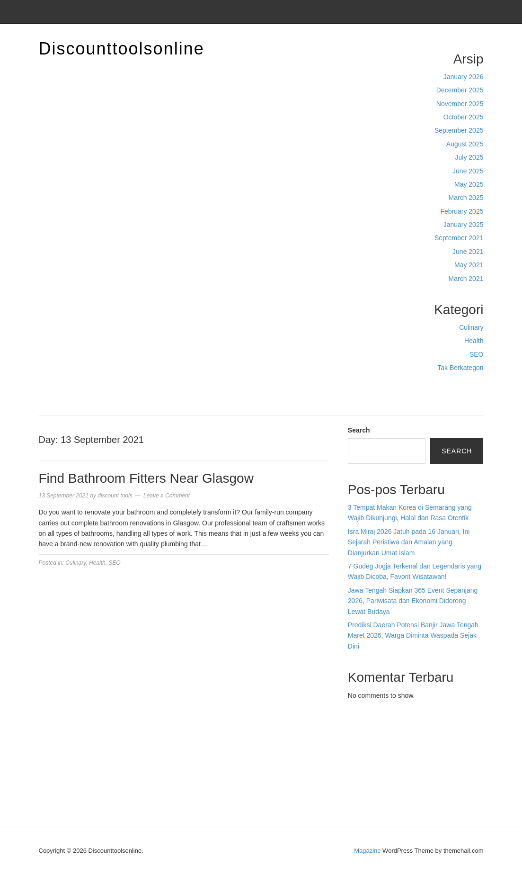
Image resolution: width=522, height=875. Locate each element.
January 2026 (463, 77)
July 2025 (469, 157)
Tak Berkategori (460, 367)
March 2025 (466, 197)
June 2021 (467, 251)
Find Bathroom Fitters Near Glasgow (146, 478)
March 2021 (466, 278)
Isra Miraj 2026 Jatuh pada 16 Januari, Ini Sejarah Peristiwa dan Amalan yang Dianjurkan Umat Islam (409, 542)
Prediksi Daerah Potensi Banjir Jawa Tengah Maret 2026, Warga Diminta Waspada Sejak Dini (413, 635)
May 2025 (468, 184)
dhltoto (358, 730)
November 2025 (460, 104)
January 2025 (463, 224)
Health (473, 340)
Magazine (367, 850)
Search (359, 430)
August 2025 (465, 144)
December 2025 (460, 90)
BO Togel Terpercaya (400, 730)
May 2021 (468, 265)
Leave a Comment (166, 495)
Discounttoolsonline (121, 48)
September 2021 (459, 238)
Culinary (471, 327)
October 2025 (463, 117)
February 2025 (461, 211)
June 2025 (467, 171)
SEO (476, 354)
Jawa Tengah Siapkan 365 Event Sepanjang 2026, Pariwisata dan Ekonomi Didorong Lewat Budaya (413, 600)
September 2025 (459, 130)
